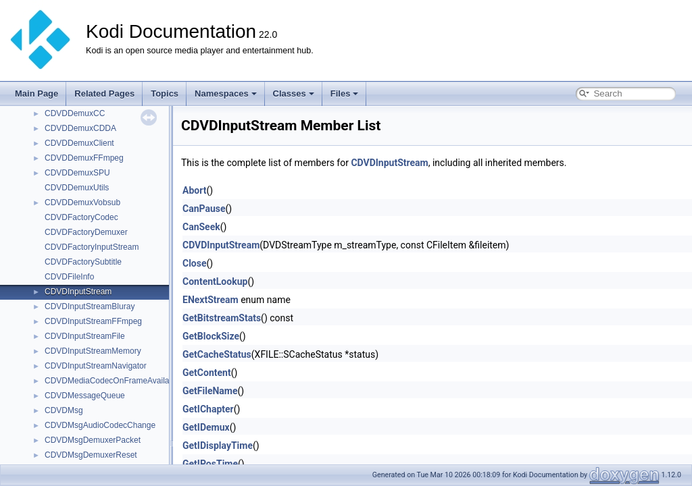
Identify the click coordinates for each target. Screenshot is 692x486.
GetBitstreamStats (221, 318)
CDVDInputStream (78, 291)
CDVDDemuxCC (75, 113)
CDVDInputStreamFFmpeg (93, 321)
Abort (194, 190)
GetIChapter (208, 409)
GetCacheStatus (216, 354)
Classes (293, 93)
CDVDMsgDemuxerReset (91, 455)
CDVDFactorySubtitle (83, 262)
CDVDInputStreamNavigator (96, 366)
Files (344, 93)
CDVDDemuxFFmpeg (84, 158)
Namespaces (226, 93)
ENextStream (210, 299)
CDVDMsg (64, 410)
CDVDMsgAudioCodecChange (100, 425)
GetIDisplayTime (217, 445)
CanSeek (201, 226)
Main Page (36, 93)
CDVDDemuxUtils (77, 187)
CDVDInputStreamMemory (93, 351)
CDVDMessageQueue (85, 395)
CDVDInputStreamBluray (89, 306)
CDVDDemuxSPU (77, 173)
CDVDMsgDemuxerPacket (93, 440)
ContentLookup (214, 281)
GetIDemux (206, 427)
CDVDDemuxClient (79, 143)
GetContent (206, 372)
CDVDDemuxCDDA (80, 128)
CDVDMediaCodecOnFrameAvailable (112, 380)
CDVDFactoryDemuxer (86, 232)
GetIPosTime (210, 463)
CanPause (204, 208)
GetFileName (210, 390)
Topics (164, 93)
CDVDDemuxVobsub (82, 202)
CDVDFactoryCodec (81, 217)
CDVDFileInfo (69, 276)
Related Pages (104, 93)
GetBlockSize (210, 336)
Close (194, 263)
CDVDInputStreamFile (85, 336)
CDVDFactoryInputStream (92, 247)
